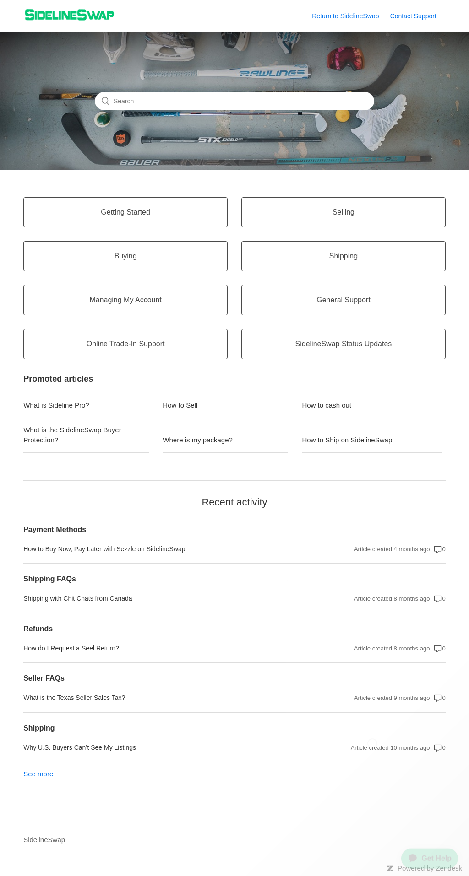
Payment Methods (54, 529)
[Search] (234, 101)
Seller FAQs (44, 678)
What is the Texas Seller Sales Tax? (74, 697)
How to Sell (180, 405)
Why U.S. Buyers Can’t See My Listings (79, 747)
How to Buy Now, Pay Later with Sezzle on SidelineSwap (104, 549)
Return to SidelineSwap (345, 16)
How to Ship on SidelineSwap (347, 440)
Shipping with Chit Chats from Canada (77, 598)
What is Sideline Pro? (56, 405)
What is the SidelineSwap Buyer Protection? (72, 435)
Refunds (38, 629)
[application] (426, 855)
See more (38, 774)
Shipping (39, 728)
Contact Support (413, 16)
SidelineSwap (44, 840)
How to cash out (326, 405)
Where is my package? (198, 440)
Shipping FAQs (49, 579)
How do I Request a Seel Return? (71, 648)
